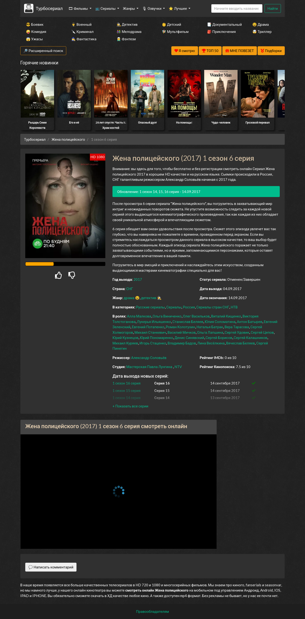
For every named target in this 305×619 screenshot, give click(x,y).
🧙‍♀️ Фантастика (84, 39)
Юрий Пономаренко (156, 337)
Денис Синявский (189, 337)
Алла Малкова (139, 316)
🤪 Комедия (36, 31)
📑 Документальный (223, 24)
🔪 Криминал (82, 31)
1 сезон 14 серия (126, 397)
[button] (130, 406)
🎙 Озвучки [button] (152, 8)
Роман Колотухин (180, 327)
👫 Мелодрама (129, 31)
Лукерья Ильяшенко (154, 321)
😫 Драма (260, 24)
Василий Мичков (182, 332)
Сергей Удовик (237, 332)
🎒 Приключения (221, 31)
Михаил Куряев (125, 343)
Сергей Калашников (250, 337)
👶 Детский (171, 24)
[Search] (237, 8)
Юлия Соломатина (220, 321)
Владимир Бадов (182, 343)
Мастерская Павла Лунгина (149, 366)
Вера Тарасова (236, 327)
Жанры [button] (129, 8)
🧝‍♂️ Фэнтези (126, 39)
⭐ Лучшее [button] (178, 8)
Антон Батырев (249, 321)
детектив (148, 298)
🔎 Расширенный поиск (43, 50)
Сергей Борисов (219, 337)
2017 (137, 279)
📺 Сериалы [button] (105, 8)
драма (129, 298)
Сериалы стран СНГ (212, 307)
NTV (178, 366)
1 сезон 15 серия (126, 390)
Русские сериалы (150, 307)
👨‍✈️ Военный (81, 24)
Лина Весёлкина (210, 343)
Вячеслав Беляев (240, 343)
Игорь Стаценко (152, 343)
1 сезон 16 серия (126, 383)
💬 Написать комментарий (50, 567)
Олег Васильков (196, 316)
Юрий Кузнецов (125, 337)
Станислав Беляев (188, 321)
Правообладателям (152, 611)
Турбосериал (49, 8)
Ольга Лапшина (210, 332)
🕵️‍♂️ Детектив (127, 24)
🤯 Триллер (262, 31)
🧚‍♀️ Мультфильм (175, 31)
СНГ (129, 288)
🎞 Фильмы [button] (78, 8)
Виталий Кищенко (226, 316)
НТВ (234, 307)
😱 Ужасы (34, 39)
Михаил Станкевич (150, 332)
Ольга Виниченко (167, 316)
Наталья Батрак (210, 327)
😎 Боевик (34, 24)
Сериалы (173, 307)
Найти (273, 8)
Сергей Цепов (262, 332)
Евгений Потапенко (148, 327)
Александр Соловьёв (148, 357)
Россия (189, 307)
